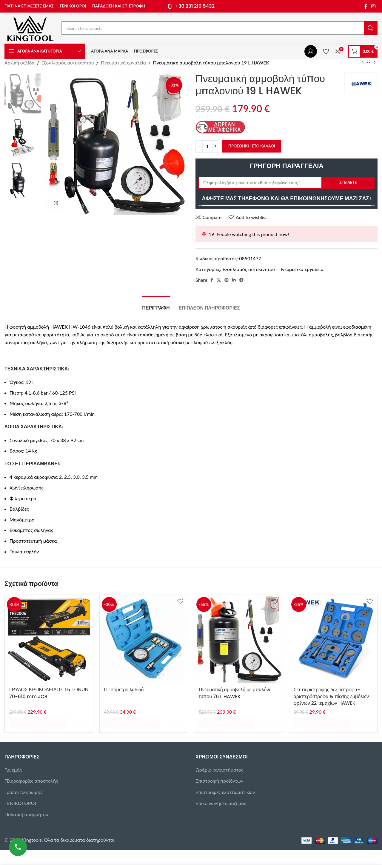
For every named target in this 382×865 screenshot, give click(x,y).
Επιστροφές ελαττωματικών (225, 779)
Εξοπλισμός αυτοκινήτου (67, 62)
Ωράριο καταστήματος (219, 756)
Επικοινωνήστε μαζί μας (220, 790)
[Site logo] (30, 27)
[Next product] (375, 63)
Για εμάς (13, 756)
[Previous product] (363, 63)
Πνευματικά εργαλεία (123, 62)
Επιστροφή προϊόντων (219, 767)
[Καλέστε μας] (18, 847)
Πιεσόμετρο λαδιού (124, 689)
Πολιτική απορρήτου (26, 801)
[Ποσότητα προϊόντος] (207, 146)
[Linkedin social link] (234, 280)
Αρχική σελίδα (19, 62)
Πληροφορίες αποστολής (31, 767)
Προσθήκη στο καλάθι (251, 146)
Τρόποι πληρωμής (23, 779)
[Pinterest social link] (226, 280)
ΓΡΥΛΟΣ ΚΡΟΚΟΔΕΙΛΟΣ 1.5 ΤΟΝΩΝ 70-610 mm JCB (48, 693)
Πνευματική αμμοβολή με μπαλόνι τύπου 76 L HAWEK (234, 693)
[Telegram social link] (241, 280)
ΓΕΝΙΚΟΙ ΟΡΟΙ (20, 790)
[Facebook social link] (365, 6)
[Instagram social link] (373, 6)
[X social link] (219, 280)
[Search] (219, 28)
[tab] (156, 305)
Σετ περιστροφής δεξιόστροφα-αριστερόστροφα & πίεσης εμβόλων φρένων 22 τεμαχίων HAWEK (331, 696)
